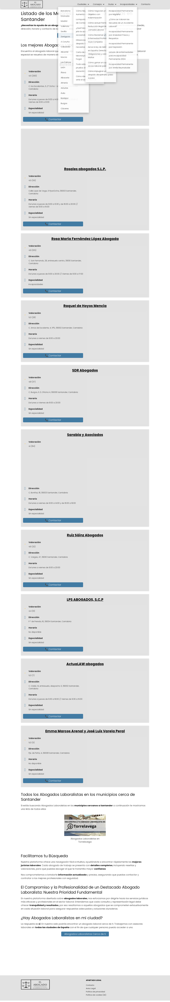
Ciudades (81, 4)
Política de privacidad (95, 993)
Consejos (97, 4)
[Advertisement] (87, 147)
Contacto (145, 4)
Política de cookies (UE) (96, 996)
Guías (111, 4)
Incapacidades (127, 4)
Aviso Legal (91, 990)
